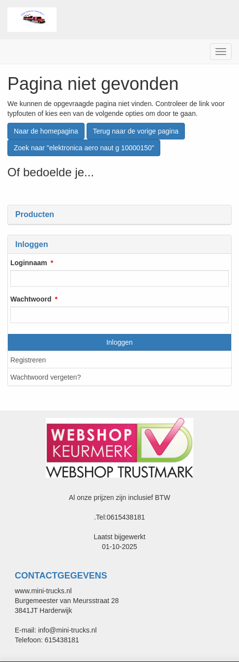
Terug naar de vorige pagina (136, 131)
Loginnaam (28, 263)
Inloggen (119, 342)
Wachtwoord (30, 299)
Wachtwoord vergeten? (45, 377)
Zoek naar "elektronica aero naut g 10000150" (84, 148)
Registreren (28, 360)
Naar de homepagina (46, 131)
